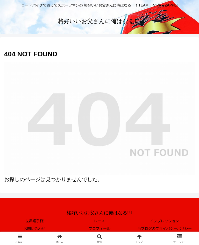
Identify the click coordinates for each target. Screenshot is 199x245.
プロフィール (99, 228)
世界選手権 (34, 221)
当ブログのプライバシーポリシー (164, 228)
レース (99, 221)
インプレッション (164, 221)
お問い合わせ (34, 228)
